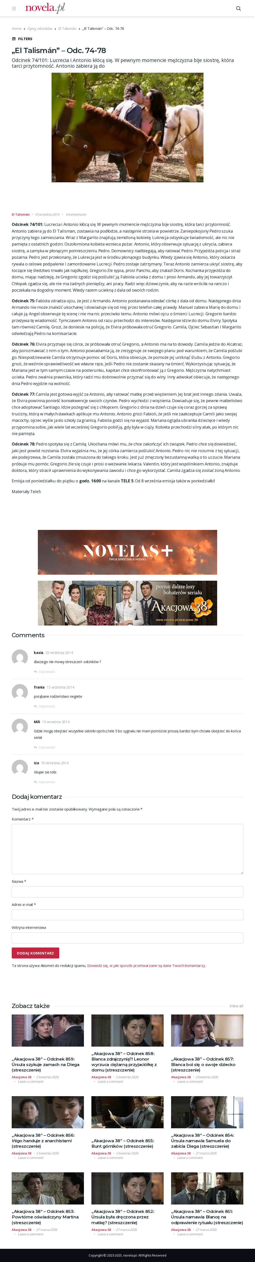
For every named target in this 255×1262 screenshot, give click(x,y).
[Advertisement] (127, 199)
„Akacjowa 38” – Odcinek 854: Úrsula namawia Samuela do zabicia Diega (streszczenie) (202, 1141)
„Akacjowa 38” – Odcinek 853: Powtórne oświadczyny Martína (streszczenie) (45, 1217)
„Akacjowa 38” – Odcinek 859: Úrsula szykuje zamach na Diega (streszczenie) (45, 1065)
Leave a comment (30, 1081)
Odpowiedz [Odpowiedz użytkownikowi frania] (47, 706)
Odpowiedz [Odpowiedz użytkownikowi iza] (47, 782)
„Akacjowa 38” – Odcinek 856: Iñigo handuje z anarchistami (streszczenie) (43, 1141)
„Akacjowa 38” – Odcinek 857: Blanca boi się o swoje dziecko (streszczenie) (203, 1065)
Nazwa (19, 881)
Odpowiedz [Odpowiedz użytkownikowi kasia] (47, 672)
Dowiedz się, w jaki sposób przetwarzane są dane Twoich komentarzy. (146, 965)
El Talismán (67, 28)
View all (236, 1006)
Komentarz (22, 819)
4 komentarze (76, 214)
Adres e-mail (24, 904)
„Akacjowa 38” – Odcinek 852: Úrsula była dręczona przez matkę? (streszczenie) (122, 1217)
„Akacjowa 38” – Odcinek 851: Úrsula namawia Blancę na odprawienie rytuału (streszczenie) (207, 1217)
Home (16, 28)
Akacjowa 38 (21, 1077)
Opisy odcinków (39, 28)
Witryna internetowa (29, 927)
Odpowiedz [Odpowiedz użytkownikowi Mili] (47, 747)
